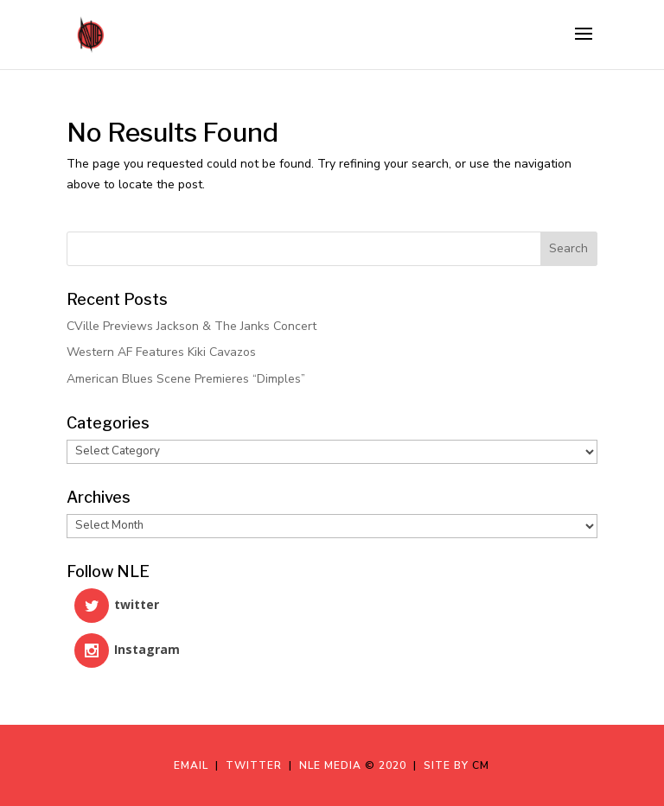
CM (480, 765)
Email (194, 765)
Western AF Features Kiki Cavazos (161, 352)
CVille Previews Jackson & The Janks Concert (191, 326)
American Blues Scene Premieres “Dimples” (186, 379)
